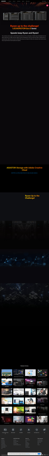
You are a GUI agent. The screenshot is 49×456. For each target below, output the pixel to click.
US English (44, 1)
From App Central (15, 443)
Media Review (27, 444)
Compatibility (3, 443)
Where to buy (39, 442)
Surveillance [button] (19, 1)
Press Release (27, 443)
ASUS (38, 443)
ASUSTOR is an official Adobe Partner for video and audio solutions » (24, 172)
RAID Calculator (3, 444)
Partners (39, 444)
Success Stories (27, 447)
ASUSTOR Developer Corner (17, 444)
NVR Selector (3, 442)
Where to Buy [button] (28, 1)
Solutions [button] (14, 1)
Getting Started (3, 447)
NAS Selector (3, 441)
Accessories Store (40, 441)
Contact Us (26, 442)
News (26, 441)
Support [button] (23, 1)
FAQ (1, 448)
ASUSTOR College (15, 441)
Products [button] (10, 1)
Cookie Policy (28, 453)
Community (14, 442)
